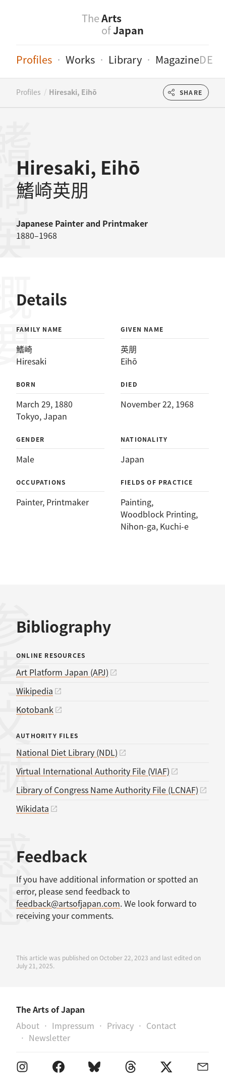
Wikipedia (34, 691)
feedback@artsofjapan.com (68, 903)
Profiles (34, 59)
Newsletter (49, 1037)
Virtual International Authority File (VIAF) (93, 771)
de (206, 59)
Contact (161, 1025)
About (27, 1025)
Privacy (120, 1025)
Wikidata (32, 808)
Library (125, 59)
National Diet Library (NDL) (67, 752)
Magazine (177, 59)
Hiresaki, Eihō (73, 92)
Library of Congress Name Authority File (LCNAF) (107, 790)
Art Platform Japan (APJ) (62, 672)
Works (80, 59)
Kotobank (34, 709)
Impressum (73, 1025)
